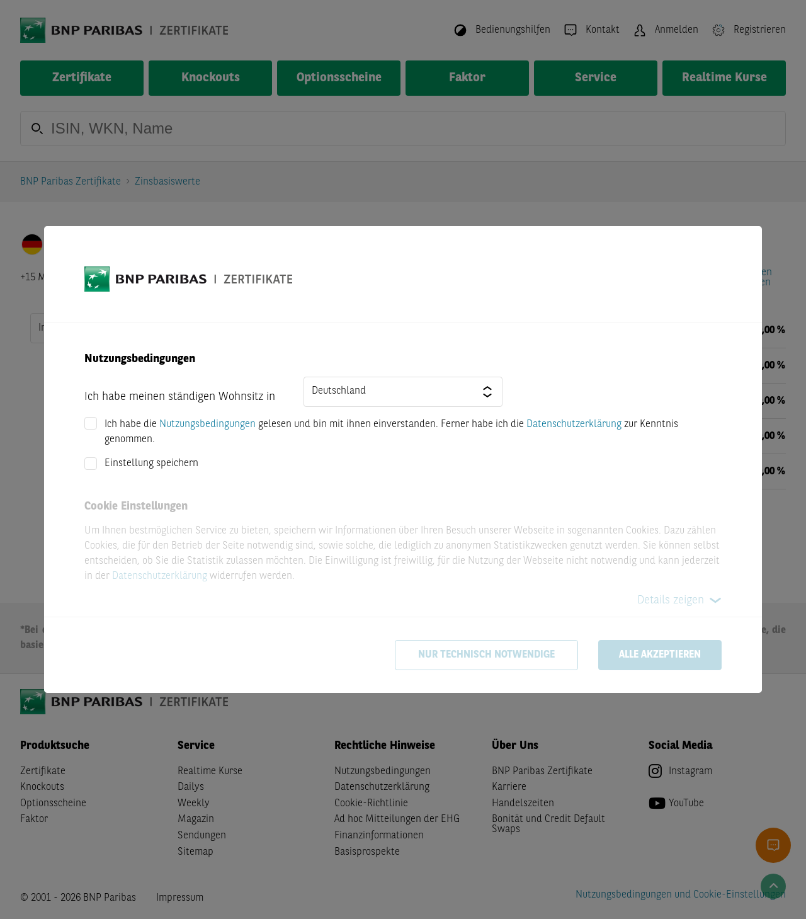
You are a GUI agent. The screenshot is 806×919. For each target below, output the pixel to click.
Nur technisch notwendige (486, 655)
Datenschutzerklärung (574, 425)
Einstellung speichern (151, 464)
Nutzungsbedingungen (207, 425)
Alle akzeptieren (660, 655)
